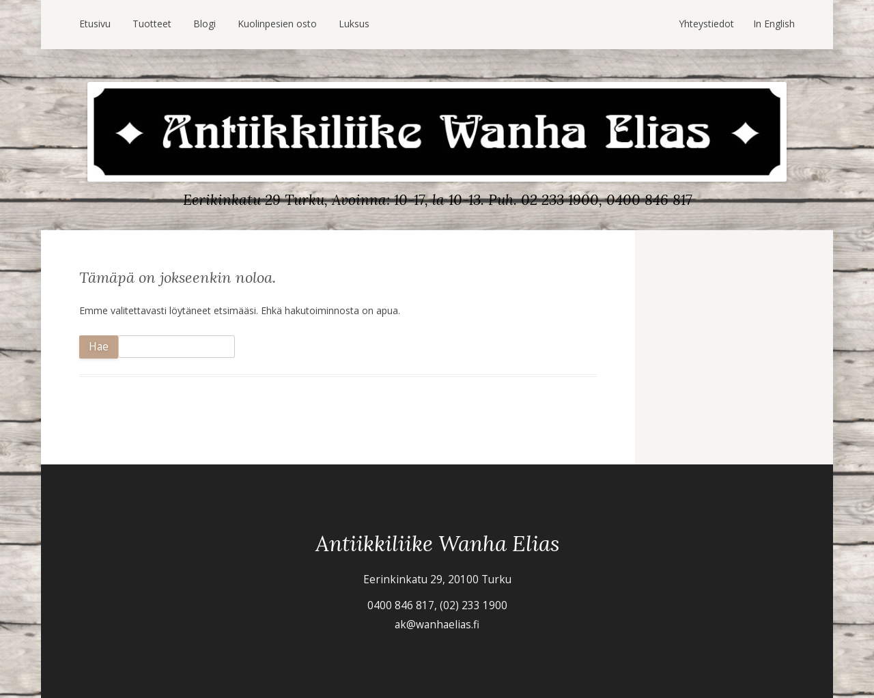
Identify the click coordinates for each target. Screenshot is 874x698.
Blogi (204, 23)
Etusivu (95, 23)
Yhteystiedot (706, 23)
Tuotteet (151, 23)
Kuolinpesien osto (277, 23)
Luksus (354, 23)
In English (774, 23)
